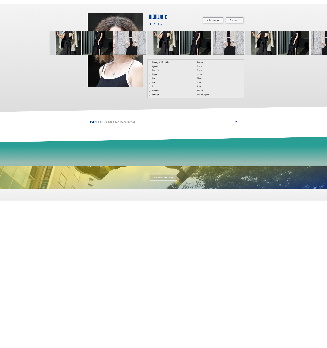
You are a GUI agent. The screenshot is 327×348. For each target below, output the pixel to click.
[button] (213, 20)
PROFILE (112, 122)
